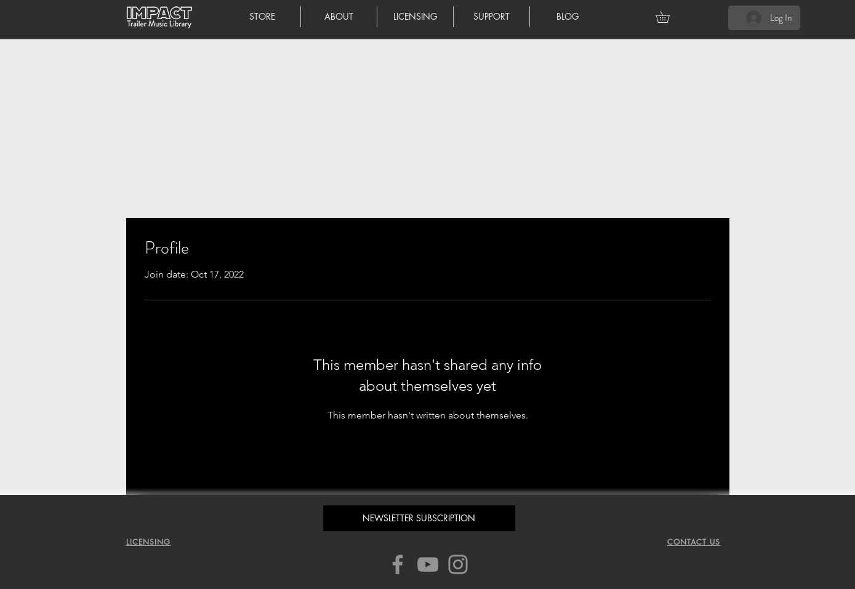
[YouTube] (428, 564)
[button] (668, 17)
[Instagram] (458, 564)
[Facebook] (398, 564)
